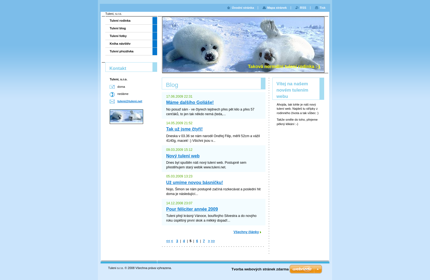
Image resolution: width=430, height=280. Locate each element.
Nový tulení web (183, 156)
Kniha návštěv (120, 43)
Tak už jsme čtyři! (184, 129)
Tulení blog (118, 28)
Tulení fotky (118, 36)
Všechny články (246, 232)
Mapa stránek (277, 7)
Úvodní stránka (243, 7)
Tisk (322, 7)
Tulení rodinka (120, 20)
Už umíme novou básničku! (194, 182)
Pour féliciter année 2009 (192, 209)
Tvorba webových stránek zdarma (260, 269)
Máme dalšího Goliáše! (190, 102)
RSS (303, 7)
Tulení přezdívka (122, 51)
